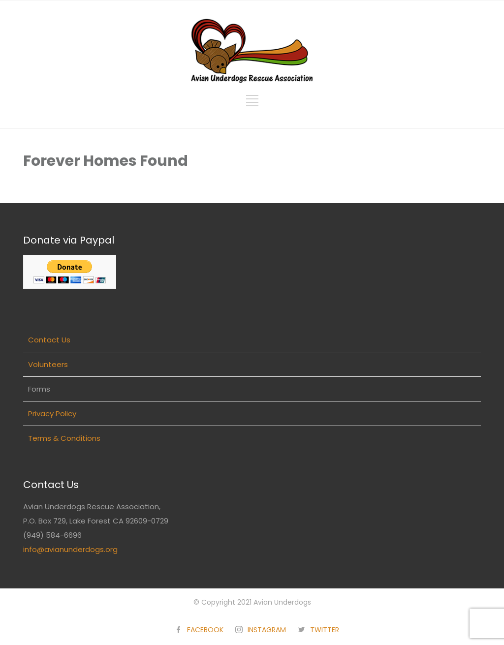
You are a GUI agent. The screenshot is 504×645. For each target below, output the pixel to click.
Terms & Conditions (64, 438)
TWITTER (324, 630)
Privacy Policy (52, 413)
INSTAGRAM (267, 630)
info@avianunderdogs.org (70, 549)
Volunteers (48, 364)
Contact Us (49, 340)
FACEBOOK (205, 630)
